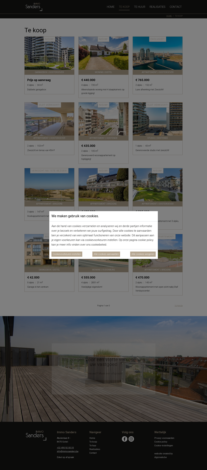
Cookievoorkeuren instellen (67, 254)
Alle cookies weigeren (143, 254)
